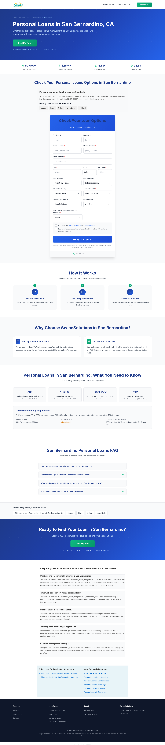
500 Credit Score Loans (57, 720)
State (85, 167)
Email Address (59, 146)
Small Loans (53, 713)
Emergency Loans (55, 717)
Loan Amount (58, 177)
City (55, 167)
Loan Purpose (89, 177)
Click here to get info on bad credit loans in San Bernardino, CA (39, 512)
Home (15, 18)
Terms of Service (75, 224)
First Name (57, 135)
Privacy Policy (90, 224)
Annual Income (89, 188)
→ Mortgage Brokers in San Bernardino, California (58, 676)
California (35, 18)
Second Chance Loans (57, 709)
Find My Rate (144, 4)
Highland (82, 108)
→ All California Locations (95, 672)
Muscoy (44, 108)
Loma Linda (71, 108)
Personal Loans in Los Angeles (96, 676)
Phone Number (89, 146)
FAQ (131, 4)
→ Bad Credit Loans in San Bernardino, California (58, 672)
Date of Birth (88, 198)
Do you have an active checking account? (65, 210)
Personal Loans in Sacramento (95, 691)
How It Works (108, 4)
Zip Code (102, 167)
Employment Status (61, 198)
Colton (60, 108)
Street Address (59, 156)
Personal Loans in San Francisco (96, 680)
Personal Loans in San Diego (95, 683)
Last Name (88, 135)
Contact (16, 717)
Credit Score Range (61, 188)
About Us (122, 4)
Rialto (52, 108)
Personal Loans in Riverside (94, 687)
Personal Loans (24, 18)
